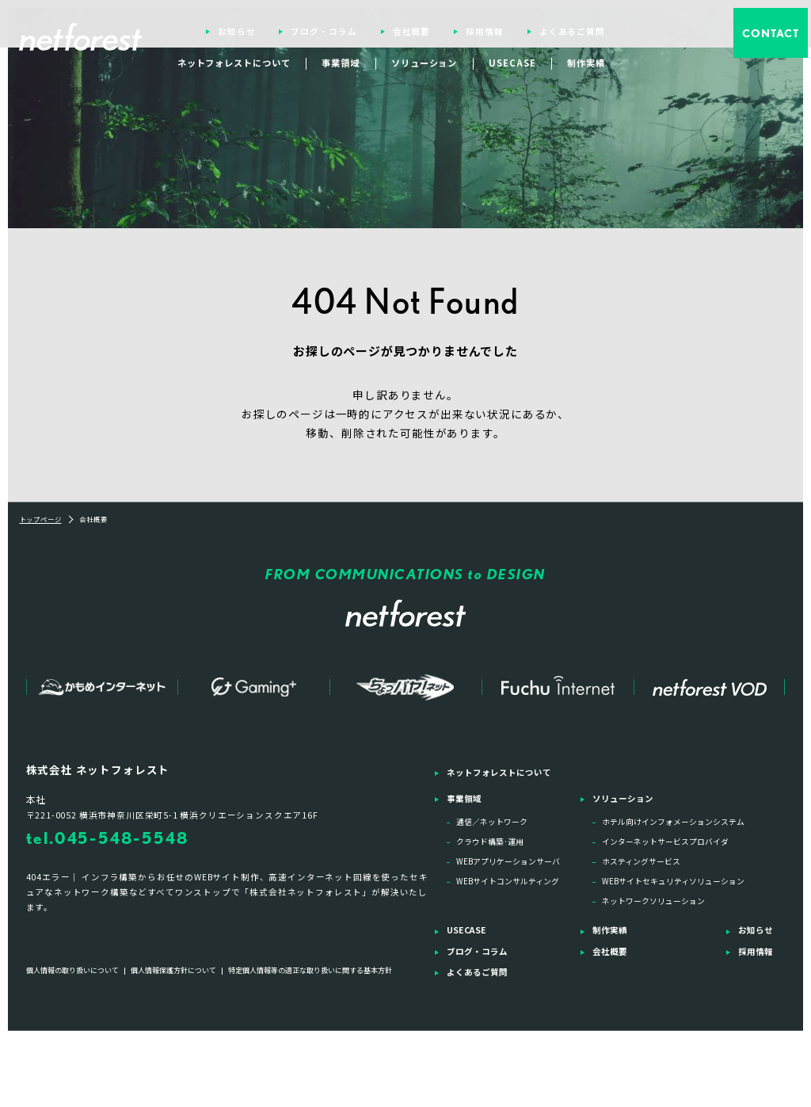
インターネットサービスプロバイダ (665, 841)
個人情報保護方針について (173, 970)
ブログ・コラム (325, 31)
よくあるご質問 (572, 31)
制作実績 (586, 62)
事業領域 (341, 62)
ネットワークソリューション (653, 901)
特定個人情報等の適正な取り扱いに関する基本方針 (310, 970)
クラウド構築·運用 (490, 841)
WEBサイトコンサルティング (507, 881)
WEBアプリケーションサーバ (508, 861)
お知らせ (238, 31)
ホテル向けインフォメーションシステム (673, 821)
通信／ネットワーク (491, 821)
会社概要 (412, 31)
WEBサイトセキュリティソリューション (673, 881)
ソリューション (425, 62)
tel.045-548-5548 (107, 838)
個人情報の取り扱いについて (72, 970)
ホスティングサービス (641, 861)
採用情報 (485, 31)
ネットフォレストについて (235, 62)
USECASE (512, 62)
